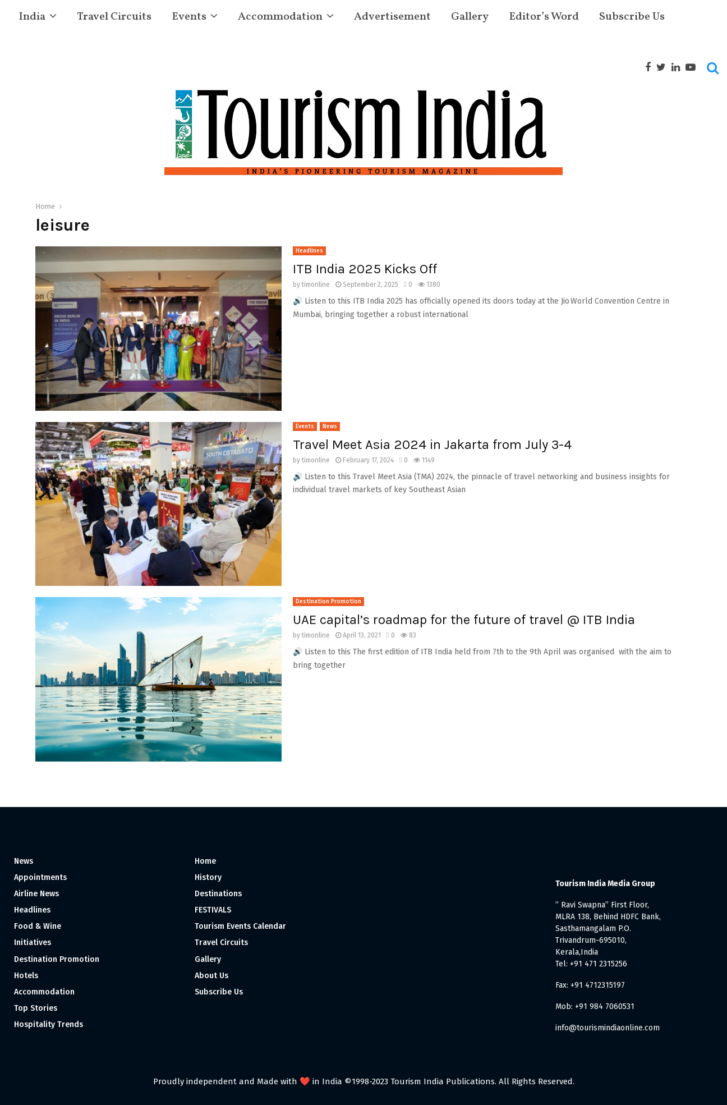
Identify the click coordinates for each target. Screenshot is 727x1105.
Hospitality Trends (48, 1024)
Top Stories (35, 1008)
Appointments (40, 877)
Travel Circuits (114, 17)
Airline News (36, 893)
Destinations (218, 893)
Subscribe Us (632, 17)
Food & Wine (37, 926)
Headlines (309, 250)
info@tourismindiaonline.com (607, 1028)
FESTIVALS (213, 910)
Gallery (470, 17)
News (330, 426)
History (208, 877)
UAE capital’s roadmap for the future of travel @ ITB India (464, 619)
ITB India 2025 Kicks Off (365, 269)
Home (205, 861)
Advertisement (392, 17)
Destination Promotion (328, 601)
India (32, 17)
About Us (211, 975)
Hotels (26, 975)
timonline (316, 284)
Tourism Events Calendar (240, 926)
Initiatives (32, 942)
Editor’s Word (544, 17)
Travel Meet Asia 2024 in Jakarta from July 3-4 (432, 444)
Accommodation (280, 17)
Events (189, 17)
